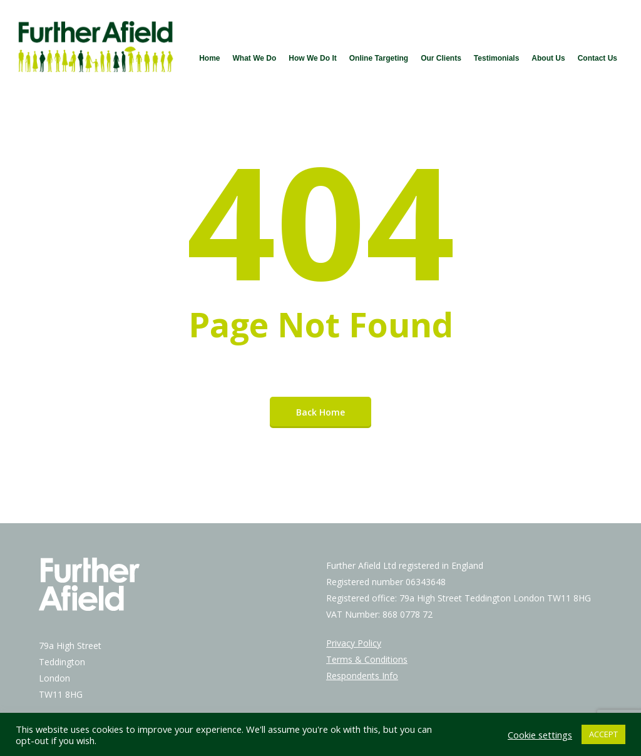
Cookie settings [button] (540, 734)
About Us (548, 58)
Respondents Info (362, 676)
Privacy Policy (353, 643)
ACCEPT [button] (603, 734)
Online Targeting (378, 58)
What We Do (254, 58)
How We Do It (312, 58)
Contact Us (597, 58)
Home (209, 58)
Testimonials (496, 58)
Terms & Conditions (367, 659)
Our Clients (441, 58)
